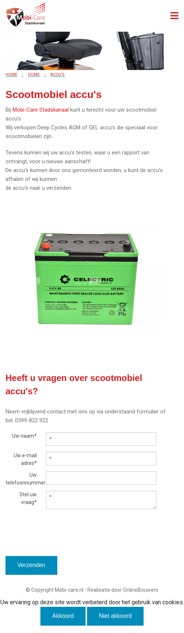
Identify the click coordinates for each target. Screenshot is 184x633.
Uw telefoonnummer (21, 479)
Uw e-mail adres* (25, 459)
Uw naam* (24, 436)
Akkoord (63, 616)
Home (11, 74)
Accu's (57, 74)
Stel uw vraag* (28, 498)
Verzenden (31, 565)
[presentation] (61, 541)
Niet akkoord (115, 616)
